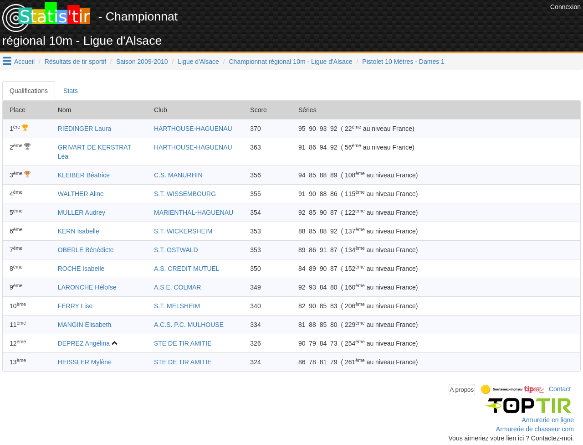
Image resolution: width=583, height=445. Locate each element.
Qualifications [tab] (29, 90)
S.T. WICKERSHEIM (183, 231)
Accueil (24, 61)
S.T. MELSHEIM (177, 306)
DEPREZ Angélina (84, 343)
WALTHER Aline (81, 193)
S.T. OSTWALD (176, 250)
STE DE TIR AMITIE (183, 343)
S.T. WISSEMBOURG (185, 193)
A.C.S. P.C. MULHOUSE (189, 324)
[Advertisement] (382, 22)
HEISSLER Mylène (85, 362)
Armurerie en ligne (548, 420)
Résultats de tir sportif (75, 61)
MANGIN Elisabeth (84, 324)
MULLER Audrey (81, 212)
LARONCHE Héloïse (87, 287)
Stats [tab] (70, 90)
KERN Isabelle (78, 231)
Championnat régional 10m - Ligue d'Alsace (291, 61)
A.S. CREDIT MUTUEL (187, 268)
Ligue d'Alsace (198, 61)
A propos (462, 389)
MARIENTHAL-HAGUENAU (193, 212)
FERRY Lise (75, 306)
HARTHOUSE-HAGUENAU (193, 128)
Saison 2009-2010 (142, 61)
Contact (560, 389)
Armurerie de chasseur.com (535, 429)
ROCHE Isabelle (81, 268)
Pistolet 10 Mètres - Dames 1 (403, 61)
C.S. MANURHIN (178, 175)
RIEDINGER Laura (84, 128)
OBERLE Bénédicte (86, 250)
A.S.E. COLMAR (177, 287)
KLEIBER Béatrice (84, 175)
